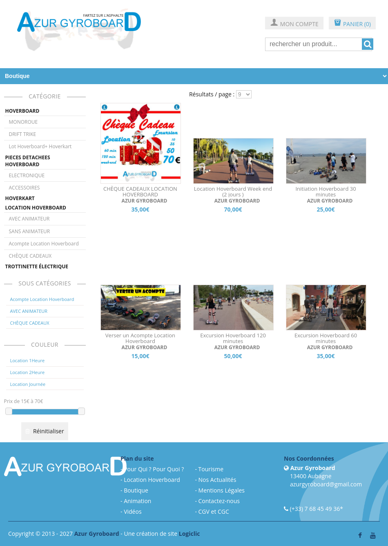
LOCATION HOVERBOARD (35, 207)
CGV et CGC (213, 511)
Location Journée (28, 384)
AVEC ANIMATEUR (29, 218)
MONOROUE (23, 121)
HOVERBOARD (22, 110)
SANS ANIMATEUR (29, 231)
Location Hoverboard (152, 480)
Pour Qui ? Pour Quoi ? (154, 469)
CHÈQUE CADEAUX (30, 255)
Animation (137, 501)
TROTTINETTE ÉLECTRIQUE (37, 266)
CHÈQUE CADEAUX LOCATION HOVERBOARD (140, 191)
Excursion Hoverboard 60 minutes (325, 338)
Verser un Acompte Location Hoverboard (140, 338)
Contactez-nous (219, 501)
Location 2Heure (27, 372)
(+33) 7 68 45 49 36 (315, 509)
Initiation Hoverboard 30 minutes (325, 191)
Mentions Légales (221, 490)
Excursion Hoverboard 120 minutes (233, 338)
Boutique (136, 490)
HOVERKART (20, 198)
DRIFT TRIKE (22, 134)
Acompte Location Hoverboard (44, 243)
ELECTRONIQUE (27, 175)
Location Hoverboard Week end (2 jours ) (233, 191)
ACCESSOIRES (24, 187)
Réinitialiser (44, 431)
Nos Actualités (217, 480)
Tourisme (210, 469)
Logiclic (189, 533)
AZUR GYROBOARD (144, 200)
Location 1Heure (27, 360)
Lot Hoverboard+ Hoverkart (40, 146)
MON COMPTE (294, 23)
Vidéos (132, 511)
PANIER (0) (352, 23)
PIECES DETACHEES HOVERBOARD (27, 161)
